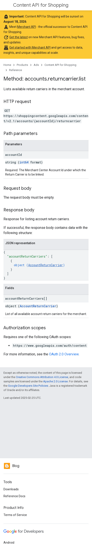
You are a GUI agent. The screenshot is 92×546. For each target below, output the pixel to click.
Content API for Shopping (40, 5)
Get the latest (18, 37)
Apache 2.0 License (55, 381)
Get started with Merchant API (30, 47)
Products (22, 64)
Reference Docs (14, 496)
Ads (36, 64)
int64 (24, 162)
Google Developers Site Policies (28, 385)
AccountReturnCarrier (45, 265)
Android (8, 542)
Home (7, 64)
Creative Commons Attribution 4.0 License (42, 377)
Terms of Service (15, 515)
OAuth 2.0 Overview (64, 354)
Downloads (11, 489)
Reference (15, 70)
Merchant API (26, 26)
